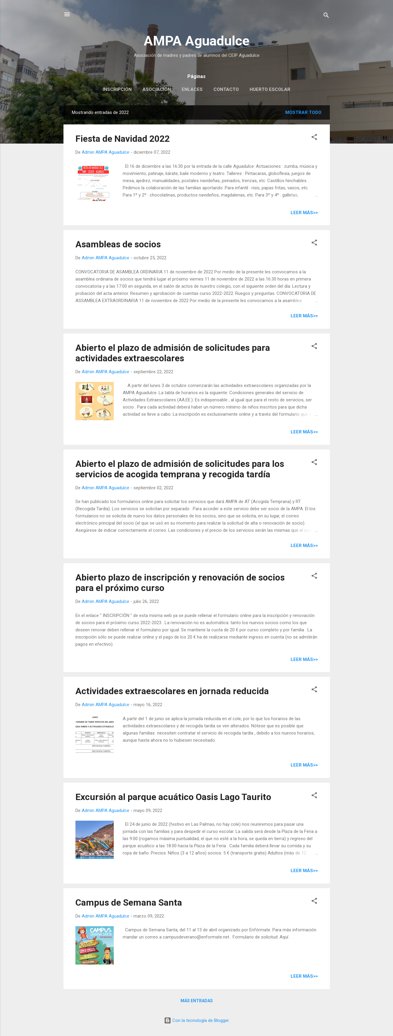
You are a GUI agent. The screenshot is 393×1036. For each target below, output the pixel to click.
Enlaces (192, 89)
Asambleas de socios (118, 244)
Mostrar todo (303, 112)
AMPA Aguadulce (196, 41)
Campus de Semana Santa (128, 902)
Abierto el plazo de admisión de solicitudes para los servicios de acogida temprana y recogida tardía (179, 468)
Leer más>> (304, 212)
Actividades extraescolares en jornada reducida (172, 691)
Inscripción (117, 89)
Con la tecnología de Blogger (196, 1020)
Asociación (156, 89)
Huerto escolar (270, 89)
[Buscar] (326, 16)
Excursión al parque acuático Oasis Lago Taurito (173, 797)
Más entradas (196, 1000)
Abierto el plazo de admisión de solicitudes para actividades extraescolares (172, 352)
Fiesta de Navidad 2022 (122, 138)
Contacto (226, 89)
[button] (314, 138)
